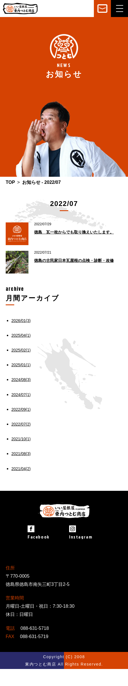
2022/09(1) (21, 409)
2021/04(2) (21, 468)
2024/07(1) (21, 394)
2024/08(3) (21, 379)
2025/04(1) (21, 335)
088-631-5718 (34, 628)
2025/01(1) (21, 365)
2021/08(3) (21, 453)
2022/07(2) (21, 424)
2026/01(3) (21, 320)
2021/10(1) (21, 439)
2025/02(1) (21, 350)
